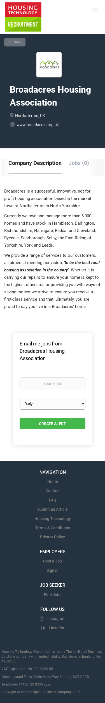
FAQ (52, 500)
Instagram (56, 618)
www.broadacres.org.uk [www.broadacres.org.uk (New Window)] (38, 124)
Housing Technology (52, 518)
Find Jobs (52, 594)
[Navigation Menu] (95, 10)
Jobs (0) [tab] (79, 163)
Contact (53, 490)
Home (52, 481)
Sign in (52, 570)
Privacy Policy (52, 537)
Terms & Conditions (52, 528)
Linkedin (56, 628)
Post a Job (52, 561)
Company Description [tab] (35, 163)
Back (17, 42)
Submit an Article (52, 509)
